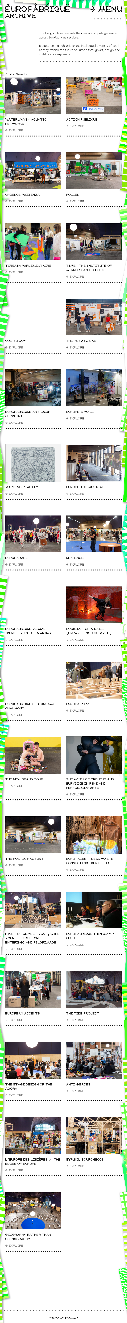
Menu (106, 9)
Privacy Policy (64, 1317)
